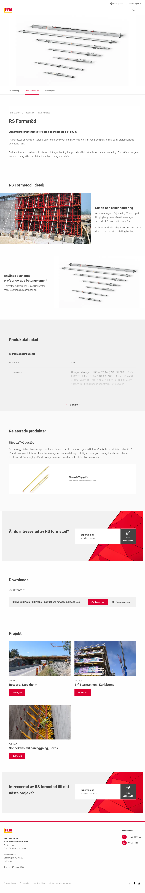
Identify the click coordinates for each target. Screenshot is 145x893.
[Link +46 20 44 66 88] (131, 837)
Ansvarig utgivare (10, 884)
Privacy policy (25, 884)
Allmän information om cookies (60, 884)
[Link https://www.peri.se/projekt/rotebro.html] (40, 665)
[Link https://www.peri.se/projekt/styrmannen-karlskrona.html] (105, 665)
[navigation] (105, 537)
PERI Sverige (15, 112)
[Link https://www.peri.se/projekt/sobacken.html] (40, 728)
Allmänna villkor (39, 884)
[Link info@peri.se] (131, 843)
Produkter (29, 112)
